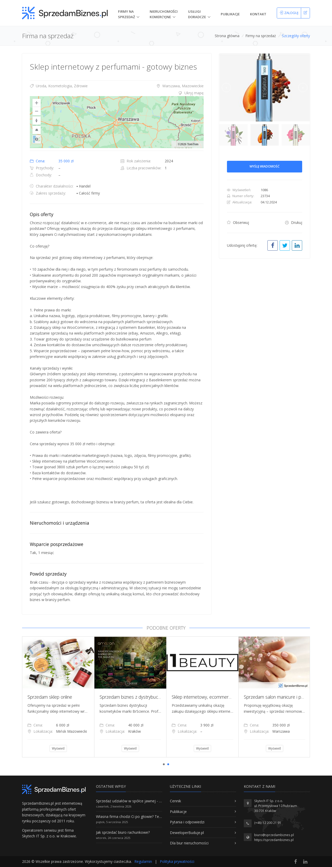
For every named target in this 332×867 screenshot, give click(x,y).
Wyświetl (58, 748)
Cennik (175, 800)
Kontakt (258, 14)
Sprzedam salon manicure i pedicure (280, 697)
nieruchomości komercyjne (164, 14)
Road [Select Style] (36, 139)
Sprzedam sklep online (49, 697)
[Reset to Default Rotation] (36, 120)
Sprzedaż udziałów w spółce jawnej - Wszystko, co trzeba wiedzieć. (152, 800)
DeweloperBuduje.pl (187, 832)
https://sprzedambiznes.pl (274, 840)
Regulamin (143, 861)
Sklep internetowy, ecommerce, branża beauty (218, 697)
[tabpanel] (58, 696)
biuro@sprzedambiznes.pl (274, 835)
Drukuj (293, 222)
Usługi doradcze (197, 14)
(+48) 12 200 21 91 (267, 823)
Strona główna (227, 35)
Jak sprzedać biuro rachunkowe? (123, 832)
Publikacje (230, 14)
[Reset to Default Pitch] (36, 130)
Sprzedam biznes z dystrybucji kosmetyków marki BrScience (159, 697)
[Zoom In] (36, 103)
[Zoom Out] (36, 111)
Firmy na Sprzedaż (126, 14)
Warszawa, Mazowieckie (180, 85)
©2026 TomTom (188, 144)
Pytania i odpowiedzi (187, 821)
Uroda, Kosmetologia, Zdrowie (59, 85)
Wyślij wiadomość (265, 166)
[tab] (117, 93)
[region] (117, 122)
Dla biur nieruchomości (189, 843)
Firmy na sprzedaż (260, 35)
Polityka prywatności (177, 861)
